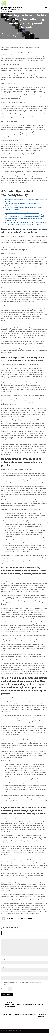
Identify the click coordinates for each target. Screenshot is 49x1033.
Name (3, 959)
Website (3, 975)
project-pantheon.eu (11, 7)
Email (3, 967)
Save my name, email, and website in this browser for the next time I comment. (22, 983)
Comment (4, 938)
